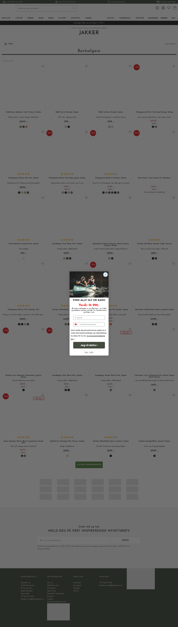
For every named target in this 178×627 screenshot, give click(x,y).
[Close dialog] (105, 274)
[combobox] (75, 324)
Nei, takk (89, 352)
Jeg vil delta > (89, 345)
